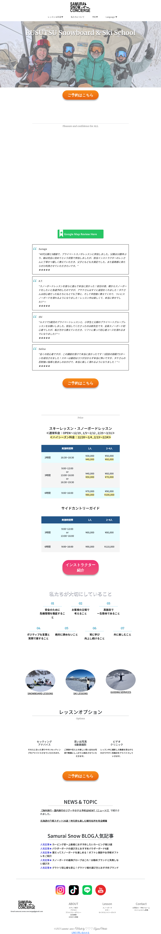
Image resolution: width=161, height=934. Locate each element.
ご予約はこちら (80, 95)
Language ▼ (111, 17)
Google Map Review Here (80, 234)
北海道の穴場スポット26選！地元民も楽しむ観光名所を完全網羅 (73, 820)
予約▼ (95, 17)
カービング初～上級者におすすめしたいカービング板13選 (82, 844)
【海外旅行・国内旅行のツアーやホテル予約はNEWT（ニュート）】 (75, 810)
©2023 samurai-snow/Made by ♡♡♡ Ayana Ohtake (80, 929)
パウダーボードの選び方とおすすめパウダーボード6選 (80, 848)
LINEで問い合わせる (80, 932)
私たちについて (77, 17)
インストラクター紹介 (80, 567)
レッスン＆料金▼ (55, 17)
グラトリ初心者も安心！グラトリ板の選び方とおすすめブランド (85, 867)
